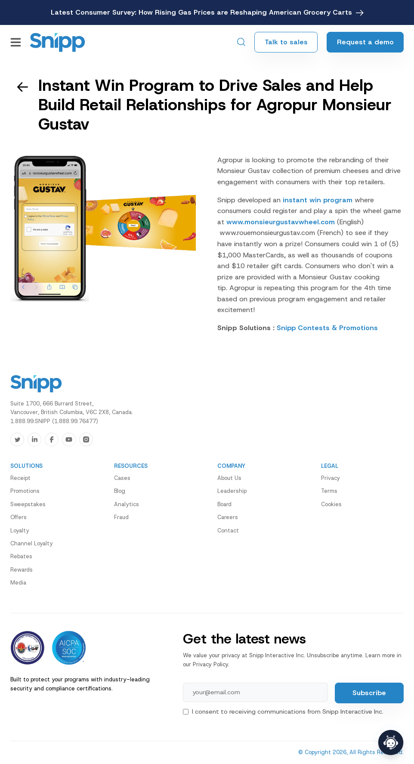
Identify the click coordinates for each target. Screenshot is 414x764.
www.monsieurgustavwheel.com (281, 221)
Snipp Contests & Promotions (327, 327)
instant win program (317, 199)
